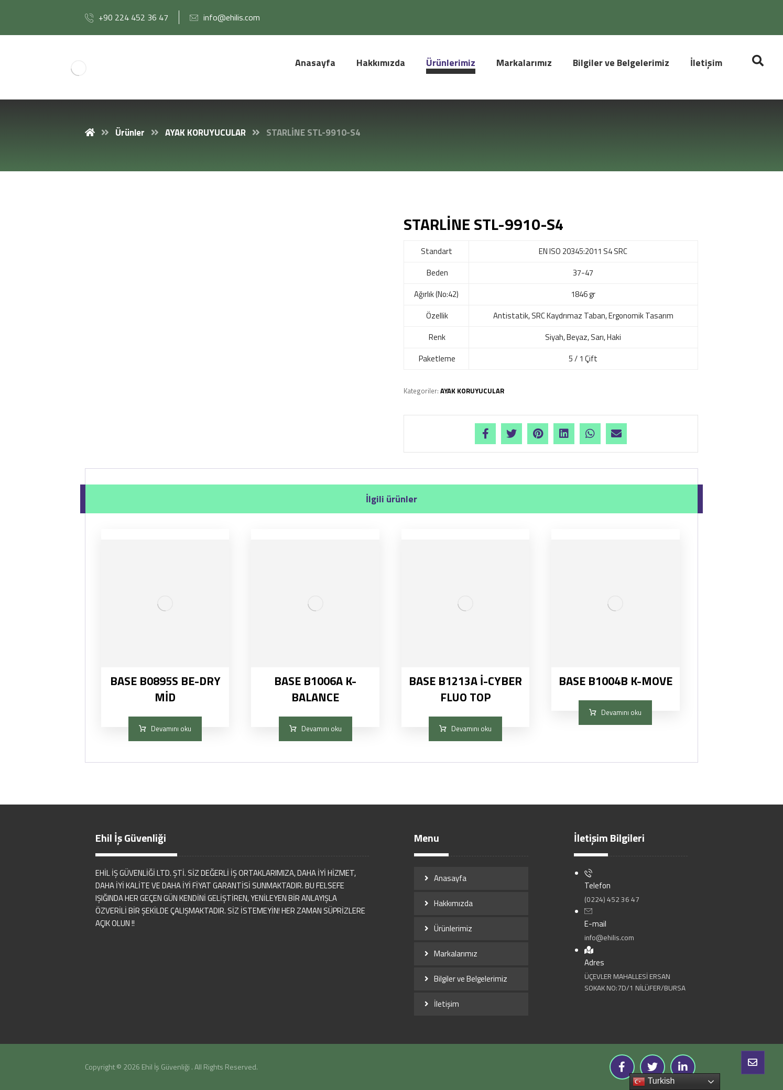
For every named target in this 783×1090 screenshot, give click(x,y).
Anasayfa (450, 878)
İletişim (446, 1004)
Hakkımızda (453, 903)
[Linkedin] (682, 1067)
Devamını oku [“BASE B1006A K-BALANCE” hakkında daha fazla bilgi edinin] (321, 728)
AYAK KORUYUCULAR (472, 391)
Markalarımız (455, 954)
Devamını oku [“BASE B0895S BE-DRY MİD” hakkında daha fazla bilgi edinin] (171, 728)
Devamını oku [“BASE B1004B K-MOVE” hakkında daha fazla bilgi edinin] (621, 712)
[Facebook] (622, 1067)
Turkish (654, 1081)
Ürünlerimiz (453, 928)
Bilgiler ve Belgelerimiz (470, 979)
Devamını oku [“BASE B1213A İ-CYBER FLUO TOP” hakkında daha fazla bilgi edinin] (471, 728)
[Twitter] (652, 1067)
